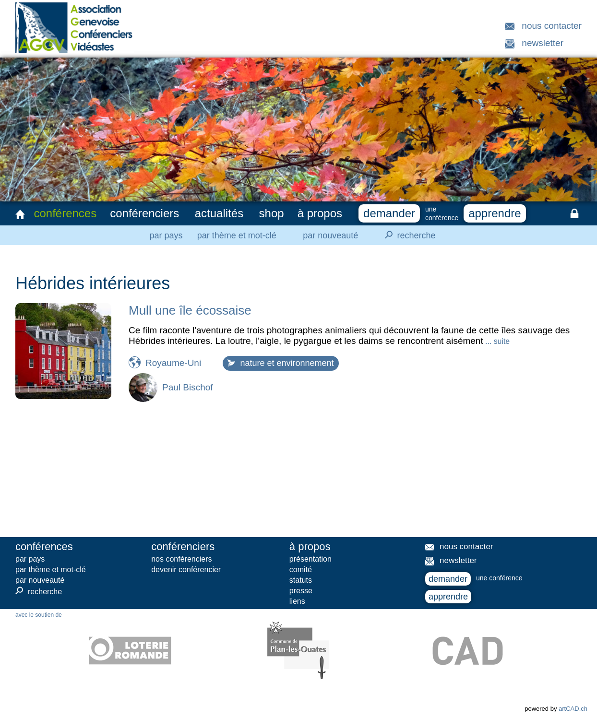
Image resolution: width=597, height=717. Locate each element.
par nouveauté (330, 235)
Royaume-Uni (173, 363)
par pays (165, 235)
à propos (320, 213)
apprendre (494, 213)
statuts (300, 580)
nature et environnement (280, 363)
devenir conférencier (186, 569)
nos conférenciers (181, 559)
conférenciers (144, 213)
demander (389, 213)
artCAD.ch (573, 708)
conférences (65, 213)
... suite (496, 341)
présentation (310, 559)
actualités (219, 213)
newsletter (542, 43)
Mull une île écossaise (190, 310)
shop (271, 213)
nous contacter (552, 26)
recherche (407, 235)
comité (300, 569)
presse (300, 591)
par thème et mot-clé (236, 235)
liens (297, 601)
